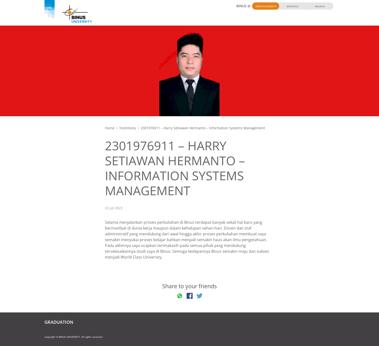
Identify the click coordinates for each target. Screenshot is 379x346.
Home (109, 128)
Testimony (127, 128)
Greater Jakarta (265, 6)
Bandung (293, 6)
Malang (320, 6)
